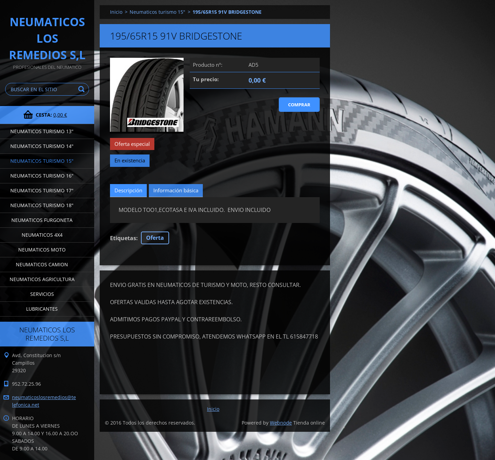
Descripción (128, 190)
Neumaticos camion (42, 264)
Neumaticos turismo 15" (42, 161)
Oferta (155, 238)
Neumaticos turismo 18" (42, 205)
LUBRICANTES (42, 309)
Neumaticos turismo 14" (42, 146)
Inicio (116, 12)
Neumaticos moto (42, 249)
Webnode (281, 422)
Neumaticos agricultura (42, 279)
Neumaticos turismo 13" (42, 131)
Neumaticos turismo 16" (42, 175)
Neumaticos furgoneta (42, 220)
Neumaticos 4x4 (42, 235)
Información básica (175, 190)
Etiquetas (123, 238)
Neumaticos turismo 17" (42, 190)
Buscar (82, 89)
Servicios (42, 294)
